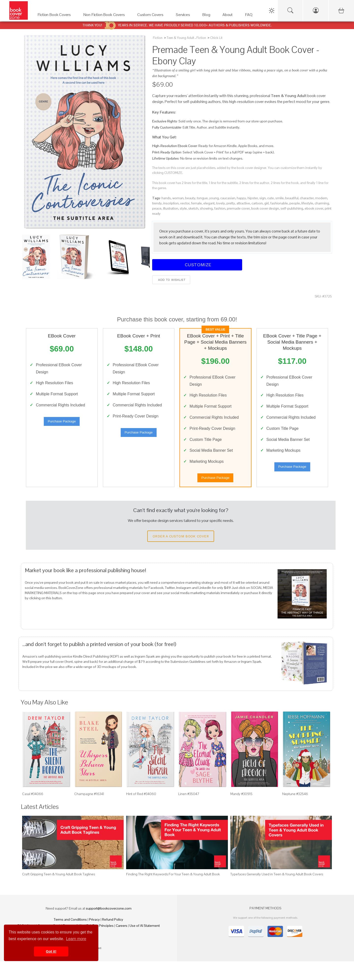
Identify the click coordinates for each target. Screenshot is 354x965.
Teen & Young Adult (180, 38)
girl (266, 203)
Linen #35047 (188, 797)
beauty (190, 198)
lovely (220, 203)
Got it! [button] (51, 951)
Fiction (157, 38)
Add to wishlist (171, 280)
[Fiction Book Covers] (55, 16)
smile (279, 198)
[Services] (184, 16)
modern (321, 198)
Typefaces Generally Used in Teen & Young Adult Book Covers (276, 878)
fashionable (279, 203)
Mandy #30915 (241, 797)
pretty (230, 203)
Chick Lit (216, 38)
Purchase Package (62, 423)
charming (322, 203)
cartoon (257, 203)
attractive (243, 203)
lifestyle (307, 203)
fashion (219, 208)
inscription (171, 203)
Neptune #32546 (295, 797)
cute (270, 198)
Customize (197, 264)
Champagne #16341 (89, 797)
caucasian (227, 198)
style (183, 208)
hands (166, 198)
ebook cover (314, 208)
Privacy (94, 923)
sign (262, 198)
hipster (253, 198)
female (196, 203)
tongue (202, 198)
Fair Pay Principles (100, 929)
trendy (157, 203)
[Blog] (207, 16)
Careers (121, 929)
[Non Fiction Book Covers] (105, 16)
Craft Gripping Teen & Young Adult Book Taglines (58, 878)
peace (157, 208)
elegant (209, 203)
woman (178, 198)
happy (241, 198)
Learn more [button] (76, 939)
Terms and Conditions (70, 923)
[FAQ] (250, 16)
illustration (170, 208)
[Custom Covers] (151, 16)
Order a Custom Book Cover (181, 540)
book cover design (265, 208)
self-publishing (291, 208)
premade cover (238, 208)
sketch (193, 208)
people (294, 203)
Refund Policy (112, 923)
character (307, 198)
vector (185, 203)
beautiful (291, 198)
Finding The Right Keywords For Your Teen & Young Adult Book (173, 878)
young (214, 198)
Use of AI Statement (145, 929)
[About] (229, 16)
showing (206, 208)
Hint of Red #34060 (141, 797)
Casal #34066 (32, 797)
